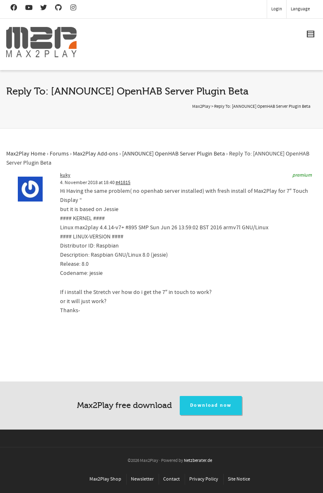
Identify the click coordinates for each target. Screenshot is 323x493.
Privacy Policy (203, 479)
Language (300, 9)
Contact (171, 479)
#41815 (123, 183)
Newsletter (142, 479)
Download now (211, 405)
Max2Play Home (26, 154)
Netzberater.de (198, 461)
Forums (59, 154)
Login (276, 9)
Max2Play (201, 106)
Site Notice (239, 479)
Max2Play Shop (105, 479)
